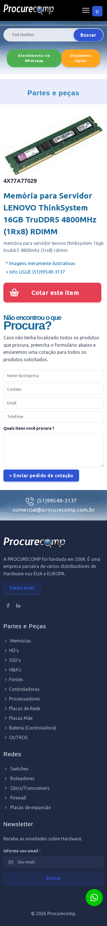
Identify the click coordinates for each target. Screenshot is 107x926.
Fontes (13, 679)
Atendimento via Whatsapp (34, 58)
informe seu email (22, 851)
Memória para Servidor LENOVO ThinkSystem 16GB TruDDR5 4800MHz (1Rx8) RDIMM (49, 213)
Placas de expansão (27, 807)
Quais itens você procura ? (28, 428)
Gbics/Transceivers (26, 788)
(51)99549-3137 (57, 500)
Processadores (21, 698)
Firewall (14, 797)
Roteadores (19, 778)
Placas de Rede (21, 708)
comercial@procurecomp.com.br (54, 510)
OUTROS (15, 737)
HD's (11, 650)
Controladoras (21, 689)
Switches (16, 768)
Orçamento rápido (80, 58)
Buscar (88, 35)
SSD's (12, 660)
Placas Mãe (18, 718)
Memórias (17, 640)
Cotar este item (55, 292)
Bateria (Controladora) (29, 727)
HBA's (12, 669)
